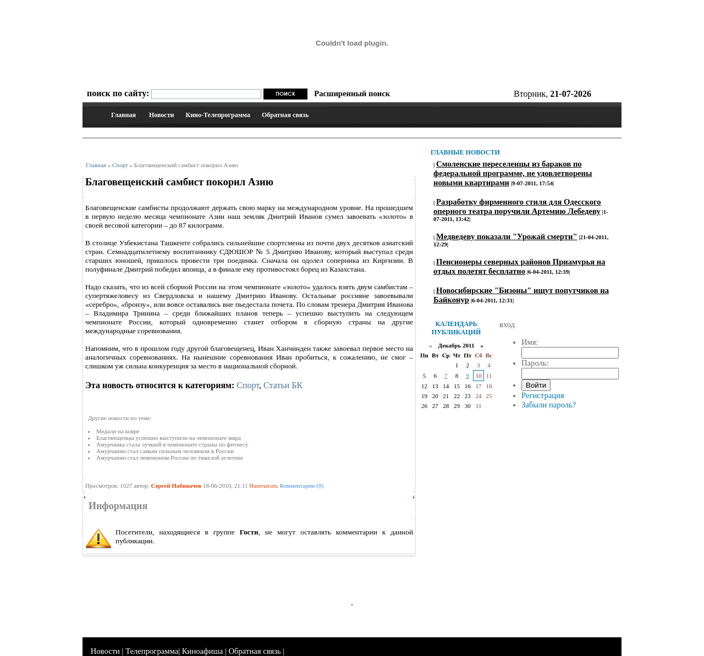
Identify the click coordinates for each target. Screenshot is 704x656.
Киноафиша (202, 651)
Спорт (120, 165)
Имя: (529, 342)
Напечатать (263, 485)
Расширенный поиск (352, 93)
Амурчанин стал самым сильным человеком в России (165, 451)
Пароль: (535, 363)
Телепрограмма (151, 651)
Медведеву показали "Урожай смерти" (507, 236)
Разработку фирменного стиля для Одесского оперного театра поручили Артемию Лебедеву (517, 206)
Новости (161, 115)
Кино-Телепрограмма (217, 115)
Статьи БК (282, 385)
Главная (123, 115)
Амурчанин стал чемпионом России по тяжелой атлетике (169, 457)
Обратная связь (285, 115)
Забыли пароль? (548, 404)
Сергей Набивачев (176, 485)
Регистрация (542, 395)
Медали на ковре (117, 431)
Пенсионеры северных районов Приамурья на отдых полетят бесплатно (519, 266)
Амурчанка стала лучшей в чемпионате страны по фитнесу (172, 444)
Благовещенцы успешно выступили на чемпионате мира (168, 437)
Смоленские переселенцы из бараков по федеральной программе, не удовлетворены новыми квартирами (512, 173)
